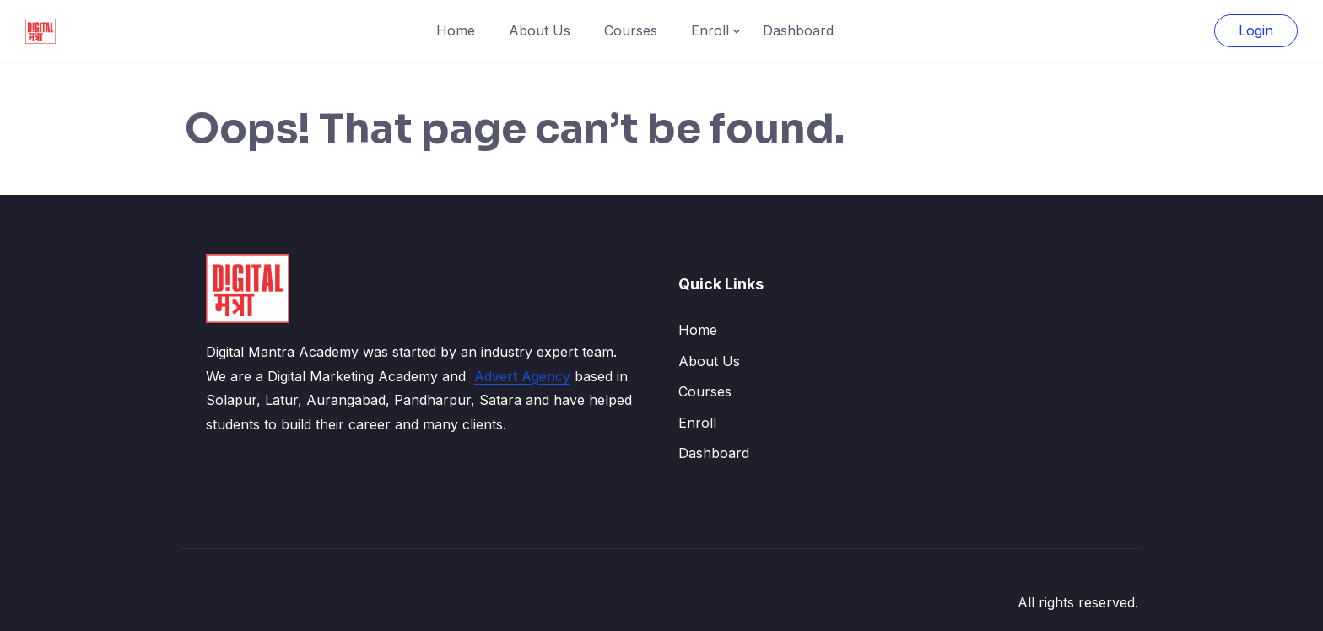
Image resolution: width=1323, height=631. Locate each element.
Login (1256, 30)
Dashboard (798, 30)
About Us (539, 30)
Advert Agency (522, 376)
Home (455, 30)
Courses (630, 30)
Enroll (710, 30)
